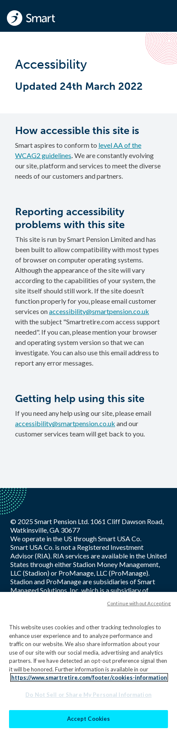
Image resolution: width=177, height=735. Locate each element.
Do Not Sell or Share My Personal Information (88, 694)
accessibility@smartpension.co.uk (99, 311)
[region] (88, 663)
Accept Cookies (88, 718)
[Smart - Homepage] (31, 18)
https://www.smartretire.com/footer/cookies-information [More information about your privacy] (89, 677)
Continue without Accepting (139, 603)
